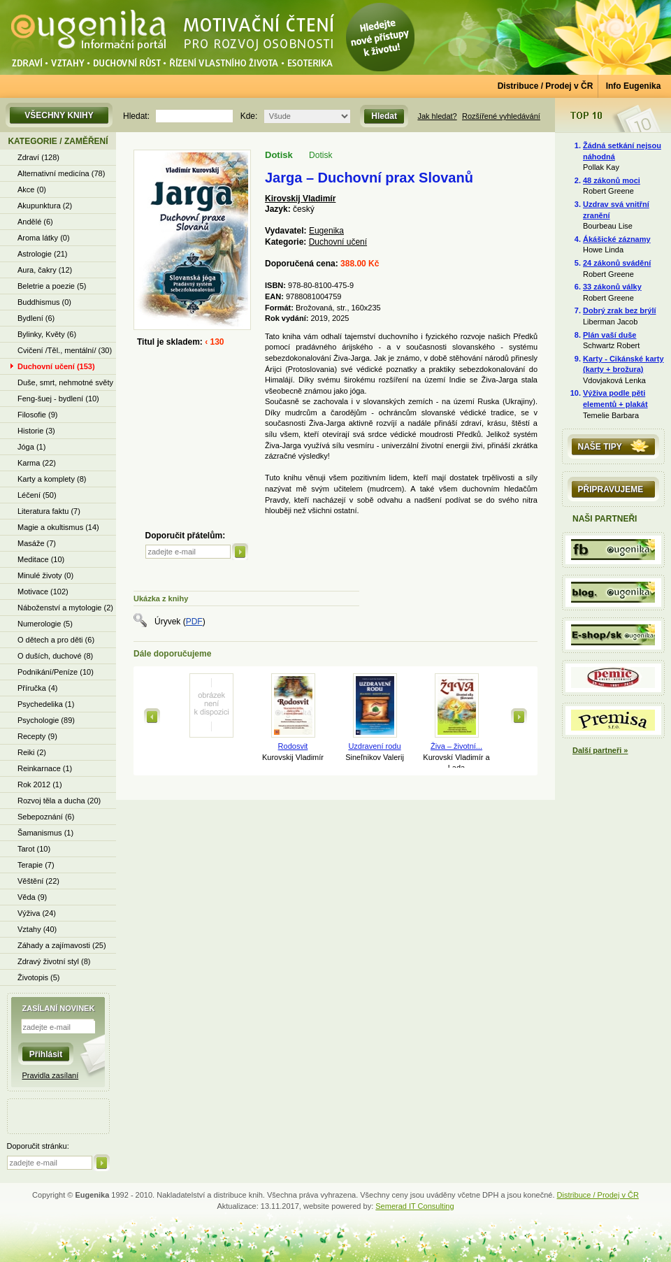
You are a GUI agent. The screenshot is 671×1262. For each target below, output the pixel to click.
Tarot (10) (33, 849)
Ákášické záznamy (617, 239)
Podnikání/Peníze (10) (55, 672)
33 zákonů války (612, 286)
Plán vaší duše (609, 335)
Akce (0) (31, 189)
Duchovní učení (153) (56, 366)
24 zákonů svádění (617, 263)
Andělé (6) (35, 221)
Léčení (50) (37, 495)
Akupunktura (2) (44, 205)
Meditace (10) (40, 559)
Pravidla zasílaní (50, 1075)
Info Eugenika (633, 86)
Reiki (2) (31, 752)
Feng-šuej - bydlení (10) (58, 398)
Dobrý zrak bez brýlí (619, 310)
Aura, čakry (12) (44, 270)
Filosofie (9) (37, 414)
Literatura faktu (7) (48, 511)
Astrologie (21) (42, 254)
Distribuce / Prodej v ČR (545, 86)
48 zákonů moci (611, 180)
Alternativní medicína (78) (61, 173)
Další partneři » (600, 750)
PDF (194, 621)
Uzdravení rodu (374, 746)
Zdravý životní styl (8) (54, 961)
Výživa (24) (36, 913)
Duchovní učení (338, 242)
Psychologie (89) (46, 720)
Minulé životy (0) (45, 575)
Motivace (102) (42, 591)
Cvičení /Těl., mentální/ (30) (64, 350)
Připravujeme (611, 489)
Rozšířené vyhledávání (501, 116)
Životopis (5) (38, 977)
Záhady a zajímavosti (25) (61, 945)
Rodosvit (293, 746)
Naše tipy (600, 447)
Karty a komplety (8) (51, 479)
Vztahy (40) (37, 929)
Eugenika (326, 231)
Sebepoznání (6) (45, 816)
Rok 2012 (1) (39, 784)
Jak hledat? (436, 116)
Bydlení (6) (36, 318)
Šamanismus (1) (45, 833)
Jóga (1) (31, 447)
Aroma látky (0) (43, 238)
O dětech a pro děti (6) (55, 640)
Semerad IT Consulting (414, 1206)
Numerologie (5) (45, 623)
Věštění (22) (38, 881)
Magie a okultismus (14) (58, 527)
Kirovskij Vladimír (300, 198)
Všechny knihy (58, 115)
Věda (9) (32, 897)
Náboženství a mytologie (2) (65, 607)
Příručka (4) (37, 688)
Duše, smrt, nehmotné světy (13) (65, 384)
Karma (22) (36, 463)
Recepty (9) (37, 736)
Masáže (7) (36, 543)
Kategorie (32, 141)
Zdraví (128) (38, 157)
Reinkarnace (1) (44, 768)
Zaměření (86, 141)
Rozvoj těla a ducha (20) (59, 800)
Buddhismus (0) (44, 302)
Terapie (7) (36, 865)
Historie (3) (36, 430)
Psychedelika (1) (45, 704)
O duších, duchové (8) (55, 656)
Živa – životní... (456, 746)
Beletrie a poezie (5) (51, 286)
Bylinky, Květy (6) (46, 334)
